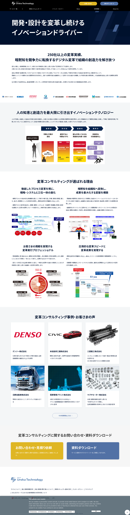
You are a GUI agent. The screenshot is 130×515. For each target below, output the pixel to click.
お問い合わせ (88, 3)
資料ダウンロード (109, 3)
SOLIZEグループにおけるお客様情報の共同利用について (29, 493)
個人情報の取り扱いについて (44, 489)
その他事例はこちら (65, 415)
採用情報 (96, 9)
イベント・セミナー (58, 9)
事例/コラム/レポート (35, 9)
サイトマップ (89, 489)
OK (96, 511)
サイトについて (15, 489)
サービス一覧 (13, 9)
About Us (115, 9)
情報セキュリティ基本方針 (63, 489)
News (78, 9)
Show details (68, 511)
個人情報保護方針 (27, 489)
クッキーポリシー (78, 489)
